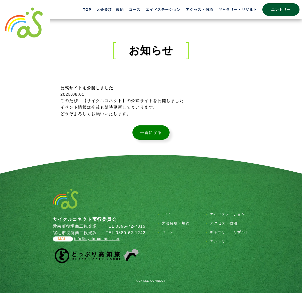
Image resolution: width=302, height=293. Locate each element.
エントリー (281, 10)
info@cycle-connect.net (97, 239)
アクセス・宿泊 (199, 10)
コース (135, 10)
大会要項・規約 (110, 10)
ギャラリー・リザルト (237, 10)
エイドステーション (163, 10)
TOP (87, 10)
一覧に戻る (151, 132)
